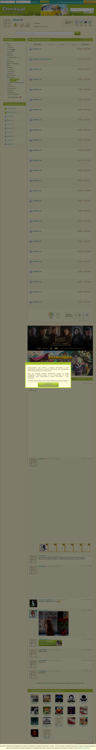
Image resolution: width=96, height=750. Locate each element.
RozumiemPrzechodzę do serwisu (48, 384)
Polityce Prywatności (84, 748)
